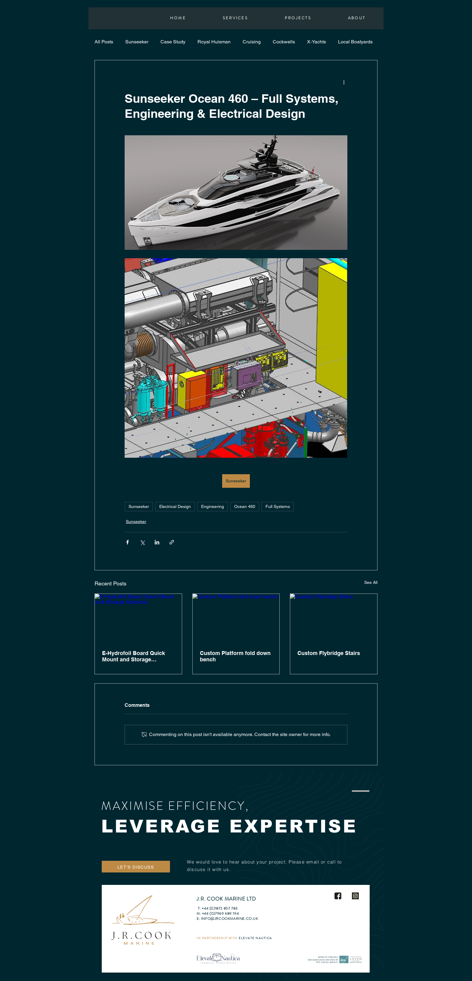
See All (370, 582)
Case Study (172, 42)
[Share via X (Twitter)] (142, 542)
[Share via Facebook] (127, 542)
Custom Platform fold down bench (235, 656)
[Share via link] (172, 542)
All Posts (104, 42)
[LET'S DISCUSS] (136, 867)
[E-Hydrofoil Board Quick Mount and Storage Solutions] (138, 618)
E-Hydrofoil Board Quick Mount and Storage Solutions (133, 656)
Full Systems (278, 506)
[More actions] (343, 82)
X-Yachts (316, 42)
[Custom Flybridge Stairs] (333, 618)
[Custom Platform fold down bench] (236, 618)
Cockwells (284, 42)
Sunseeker (136, 42)
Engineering (212, 506)
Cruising (252, 42)
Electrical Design (175, 506)
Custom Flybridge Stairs (328, 653)
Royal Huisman (214, 42)
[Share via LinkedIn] (157, 542)
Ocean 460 (244, 506)
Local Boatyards (355, 42)
